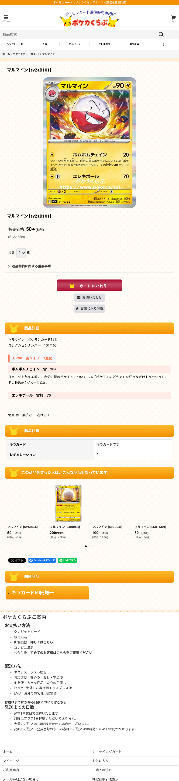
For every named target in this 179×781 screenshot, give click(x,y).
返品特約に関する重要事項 (29, 266)
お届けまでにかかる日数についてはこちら (36, 702)
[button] (5, 18)
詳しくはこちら (41, 642)
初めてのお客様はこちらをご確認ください (61, 653)
